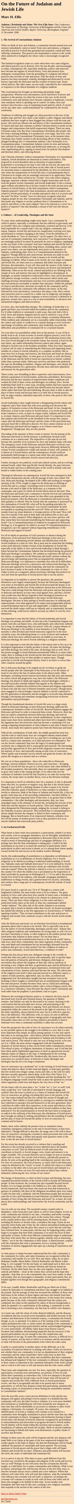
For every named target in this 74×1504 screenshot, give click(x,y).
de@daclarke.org (9, 1499)
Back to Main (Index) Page (13, 1493)
